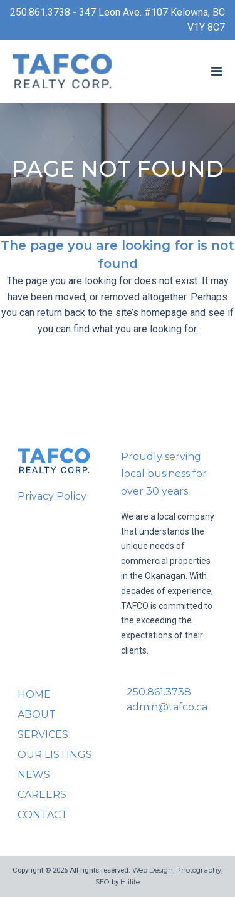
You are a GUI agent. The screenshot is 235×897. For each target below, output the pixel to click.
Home (34, 694)
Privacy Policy (52, 496)
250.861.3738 (159, 692)
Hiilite (130, 882)
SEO (102, 882)
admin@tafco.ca (167, 707)
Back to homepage (118, 381)
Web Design (152, 870)
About (37, 714)
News (34, 775)
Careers (42, 795)
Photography (198, 870)
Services (43, 735)
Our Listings (55, 755)
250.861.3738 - (44, 12)
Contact (43, 815)
